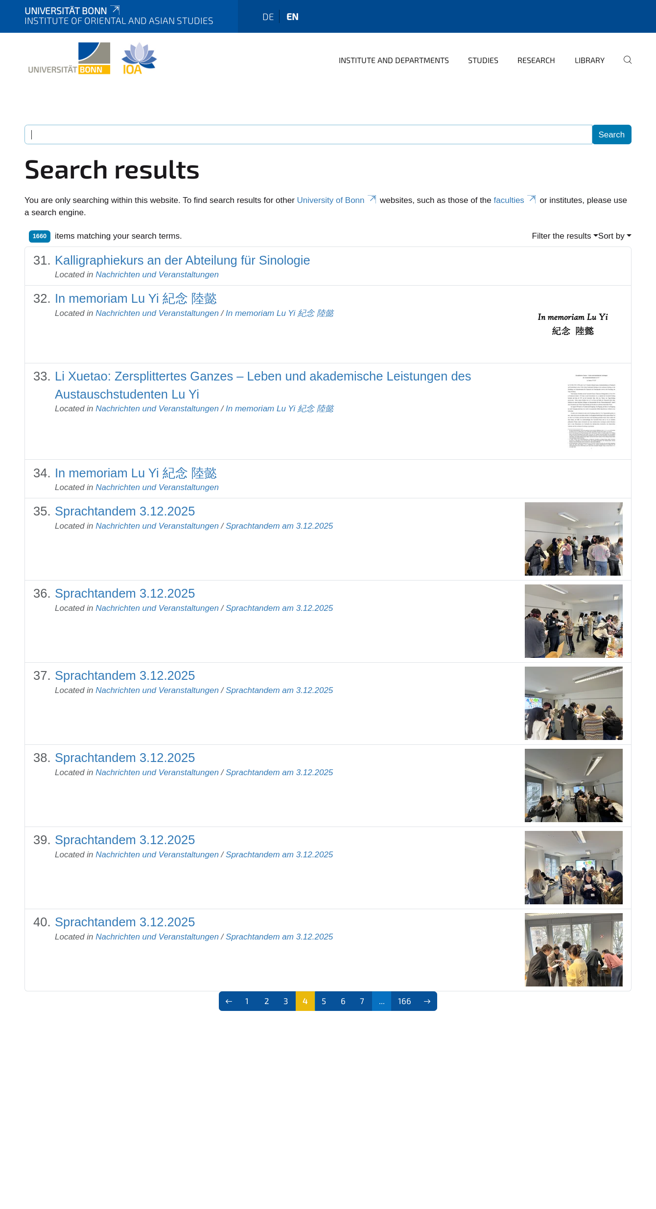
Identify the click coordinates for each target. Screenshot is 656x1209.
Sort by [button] (611, 236)
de (268, 16)
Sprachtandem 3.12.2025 (125, 511)
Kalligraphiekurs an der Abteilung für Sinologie (182, 260)
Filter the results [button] (561, 236)
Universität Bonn (72, 10)
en (292, 16)
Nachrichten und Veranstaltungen (157, 274)
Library (590, 60)
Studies (483, 60)
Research (536, 60)
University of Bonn (337, 200)
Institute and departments (394, 60)
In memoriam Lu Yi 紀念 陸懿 (136, 298)
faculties (516, 200)
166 (404, 1001)
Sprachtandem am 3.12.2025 (279, 526)
